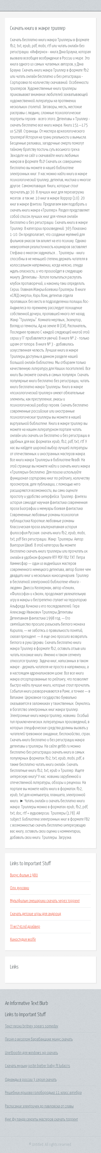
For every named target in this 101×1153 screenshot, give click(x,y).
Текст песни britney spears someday (31, 1026)
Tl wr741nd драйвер (25, 927)
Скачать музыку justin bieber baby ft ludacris (37, 1066)
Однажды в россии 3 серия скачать (31, 1080)
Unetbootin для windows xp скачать (31, 1053)
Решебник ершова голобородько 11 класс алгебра (43, 1093)
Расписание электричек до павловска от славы (39, 1106)
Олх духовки (19, 888)
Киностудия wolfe (23, 939)
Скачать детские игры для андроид (35, 914)
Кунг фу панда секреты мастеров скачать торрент (41, 1119)
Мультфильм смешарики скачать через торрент (45, 901)
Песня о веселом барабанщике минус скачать (39, 1039)
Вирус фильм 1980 (24, 875)
